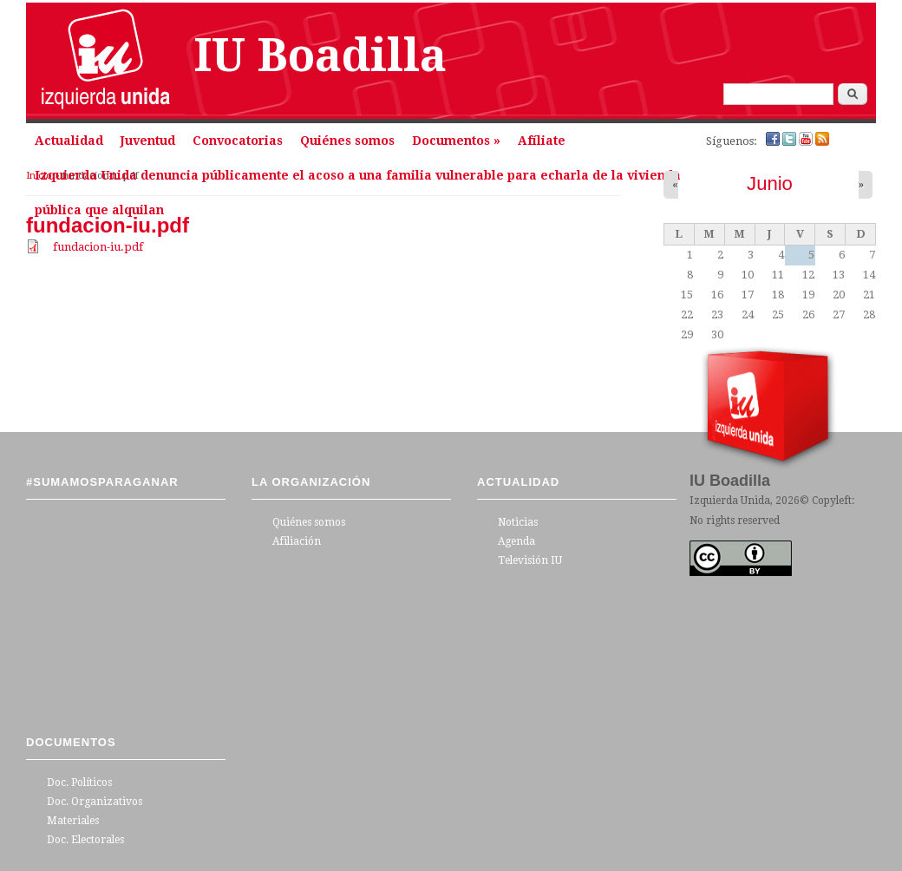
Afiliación (296, 541)
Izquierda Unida (730, 500)
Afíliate (541, 140)
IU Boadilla (320, 55)
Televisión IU (530, 560)
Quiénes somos (347, 140)
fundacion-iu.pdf (98, 246)
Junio (770, 183)
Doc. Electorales (85, 840)
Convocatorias (238, 140)
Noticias (518, 522)
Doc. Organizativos (94, 802)
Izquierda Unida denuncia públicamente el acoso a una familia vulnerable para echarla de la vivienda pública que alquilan (358, 180)
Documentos (456, 140)
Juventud (148, 140)
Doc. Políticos (79, 782)
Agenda (516, 541)
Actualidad (69, 140)
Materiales (73, 821)
